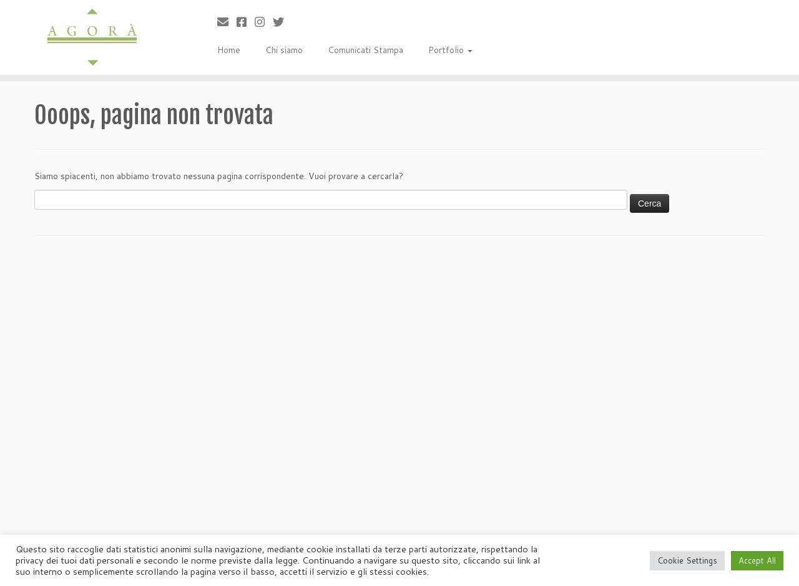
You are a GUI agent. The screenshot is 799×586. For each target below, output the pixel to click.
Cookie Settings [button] (687, 560)
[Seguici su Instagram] (264, 22)
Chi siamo (284, 50)
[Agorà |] (92, 37)
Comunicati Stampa (365, 50)
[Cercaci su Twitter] (282, 22)
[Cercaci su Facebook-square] (246, 22)
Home (228, 50)
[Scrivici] (227, 22)
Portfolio (450, 50)
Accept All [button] (757, 560)
